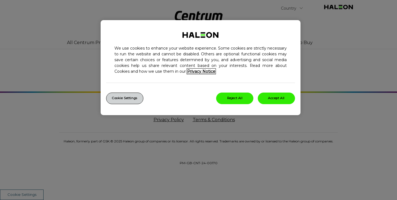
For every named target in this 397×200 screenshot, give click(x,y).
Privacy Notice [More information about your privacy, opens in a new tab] (201, 71)
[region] (201, 67)
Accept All (276, 98)
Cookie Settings (124, 98)
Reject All (235, 98)
